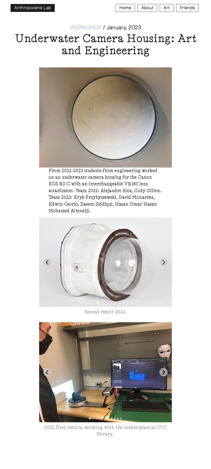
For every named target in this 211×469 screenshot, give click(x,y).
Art (167, 8)
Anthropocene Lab (32, 8)
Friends (187, 8)
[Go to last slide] (47, 262)
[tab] (97, 303)
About (147, 8)
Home (125, 8)
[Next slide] (163, 262)
